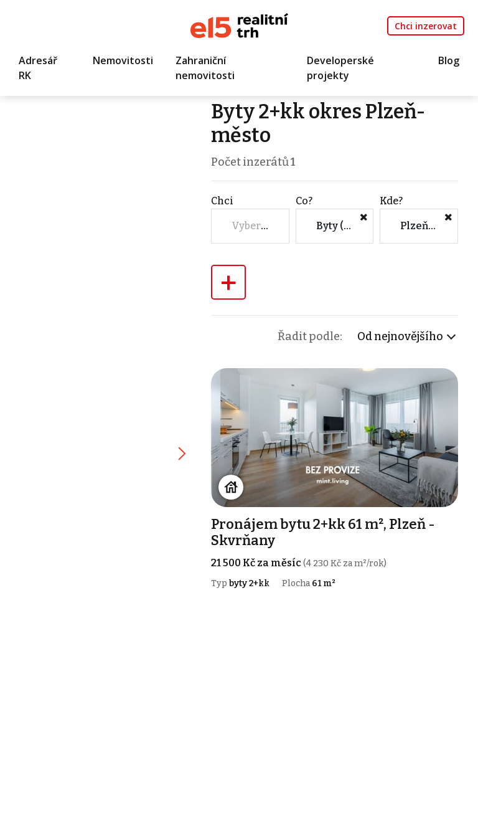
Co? (304, 201)
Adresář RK (38, 68)
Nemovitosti (123, 60)
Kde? (391, 201)
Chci (222, 201)
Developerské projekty (340, 68)
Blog (448, 60)
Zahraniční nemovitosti (205, 68)
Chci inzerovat (426, 26)
